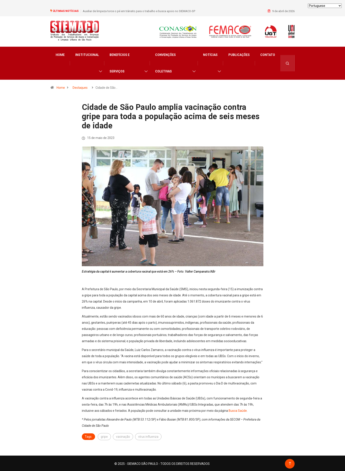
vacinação (123, 436)
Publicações (239, 54)
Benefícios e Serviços (120, 62)
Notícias (210, 54)
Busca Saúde (238, 410)
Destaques (80, 87)
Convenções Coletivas (165, 62)
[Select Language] (325, 6)
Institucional (87, 54)
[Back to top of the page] (290, 462)
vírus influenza (148, 436)
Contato (267, 54)
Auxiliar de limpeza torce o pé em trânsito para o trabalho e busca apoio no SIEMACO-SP (139, 11)
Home (60, 54)
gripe (104, 436)
